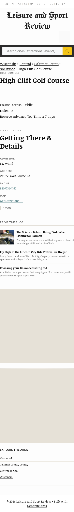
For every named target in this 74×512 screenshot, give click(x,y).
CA (32, 4)
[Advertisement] (37, 326)
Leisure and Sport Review (37, 20)
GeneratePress (37, 506)
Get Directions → (11, 201)
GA (63, 4)
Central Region (9, 471)
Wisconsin (8, 63)
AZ (19, 4)
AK (13, 4)
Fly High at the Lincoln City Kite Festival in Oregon (33, 252)
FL (57, 4)
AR (25, 4)
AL (7, 4)
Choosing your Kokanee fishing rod (23, 268)
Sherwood (7, 68)
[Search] (67, 51)
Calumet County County (14, 464)
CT (45, 4)
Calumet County (46, 63)
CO (38, 4)
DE (51, 4)
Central (25, 63)
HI (69, 4)
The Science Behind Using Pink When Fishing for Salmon (42, 234)
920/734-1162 (8, 188)
